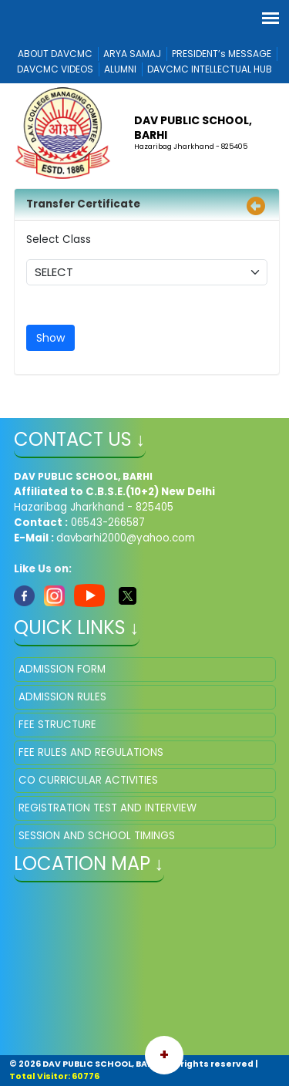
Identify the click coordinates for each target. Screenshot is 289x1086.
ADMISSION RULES (62, 697)
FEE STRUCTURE (57, 724)
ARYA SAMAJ (132, 53)
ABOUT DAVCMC (55, 53)
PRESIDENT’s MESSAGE (221, 53)
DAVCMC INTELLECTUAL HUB (209, 69)
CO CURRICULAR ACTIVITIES (88, 780)
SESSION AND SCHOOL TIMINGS (96, 835)
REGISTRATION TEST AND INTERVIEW (107, 808)
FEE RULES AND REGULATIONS (90, 752)
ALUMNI (120, 69)
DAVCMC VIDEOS (55, 69)
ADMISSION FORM (62, 669)
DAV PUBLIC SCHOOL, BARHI (193, 127)
